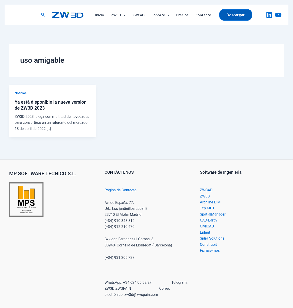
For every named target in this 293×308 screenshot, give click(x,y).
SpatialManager (212, 214)
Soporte (160, 15)
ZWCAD (138, 15)
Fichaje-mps (210, 250)
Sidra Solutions (212, 238)
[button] (43, 15)
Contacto (203, 15)
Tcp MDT (207, 208)
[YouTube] (278, 15)
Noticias (21, 93)
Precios (182, 15)
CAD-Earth (208, 220)
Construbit (208, 244)
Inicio (99, 15)
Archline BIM (210, 202)
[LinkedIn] (269, 15)
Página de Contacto (120, 190)
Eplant (205, 232)
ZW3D (118, 15)
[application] (123, 15)
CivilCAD (207, 226)
